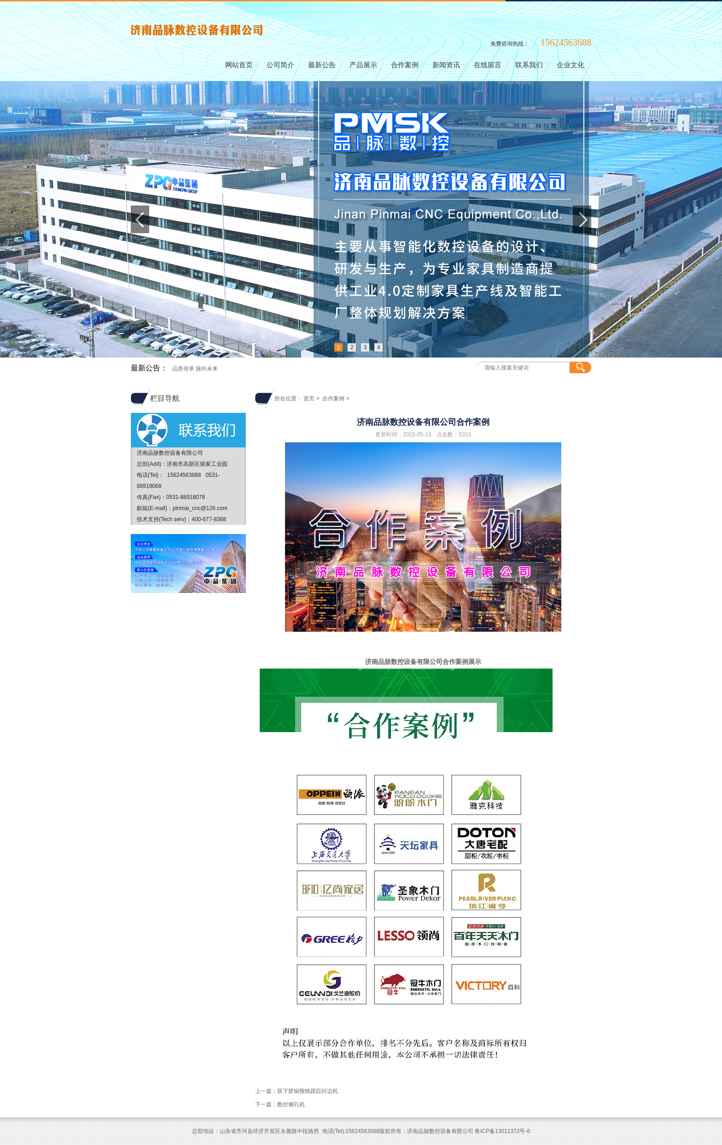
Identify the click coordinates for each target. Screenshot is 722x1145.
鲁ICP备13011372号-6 (502, 1131)
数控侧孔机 (291, 1104)
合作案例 (405, 65)
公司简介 (280, 65)
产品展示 (363, 65)
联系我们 (529, 65)
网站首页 (239, 65)
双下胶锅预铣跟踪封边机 (307, 1091)
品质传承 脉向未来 (195, 368)
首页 (308, 398)
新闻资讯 (446, 65)
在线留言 (487, 65)
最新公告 (322, 65)
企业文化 (570, 65)
